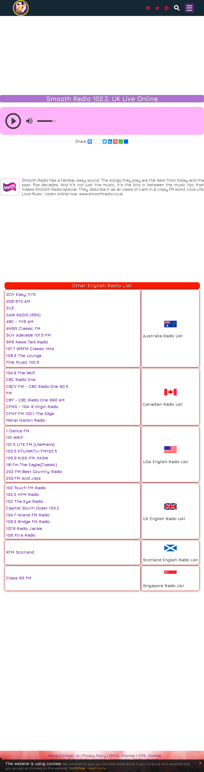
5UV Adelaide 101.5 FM (28, 335)
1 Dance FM (17, 431)
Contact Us (70, 755)
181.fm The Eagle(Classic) (31, 464)
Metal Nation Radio (25, 420)
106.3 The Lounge (24, 355)
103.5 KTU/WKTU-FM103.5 (31, 451)
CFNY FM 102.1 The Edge (30, 413)
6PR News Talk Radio (27, 342)
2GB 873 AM (18, 301)
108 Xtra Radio (20, 535)
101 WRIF (14, 437)
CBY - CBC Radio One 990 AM (35, 400)
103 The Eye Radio (24, 501)
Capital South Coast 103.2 (32, 508)
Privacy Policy (95, 755)
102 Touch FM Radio (26, 487)
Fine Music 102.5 (22, 362)
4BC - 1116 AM (20, 321)
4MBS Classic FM (23, 328)
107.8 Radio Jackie (24, 528)
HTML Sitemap (149, 755)
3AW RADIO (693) (23, 315)
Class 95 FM (18, 578)
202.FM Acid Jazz (23, 478)
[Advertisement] (102, 53)
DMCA (114, 755)
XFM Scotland (20, 552)
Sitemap (128, 755)
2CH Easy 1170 (21, 294)
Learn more (97, 768)
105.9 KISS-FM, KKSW (27, 458)
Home (53, 755)
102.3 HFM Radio (22, 494)
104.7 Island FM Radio (28, 515)
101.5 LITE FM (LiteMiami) (30, 444)
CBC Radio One (20, 379)
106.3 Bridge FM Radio (28, 521)
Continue (77, 768)
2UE (10, 308)
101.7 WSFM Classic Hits (30, 348)
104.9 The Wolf (20, 373)
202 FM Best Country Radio (34, 471)
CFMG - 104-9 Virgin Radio (32, 406)
